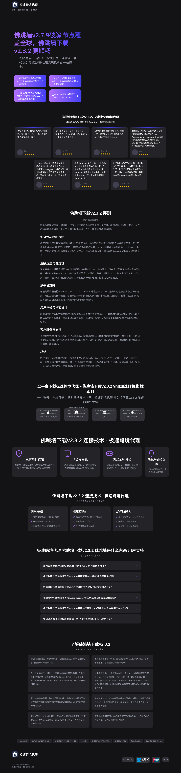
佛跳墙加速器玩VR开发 (101, 741)
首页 (13, 10)
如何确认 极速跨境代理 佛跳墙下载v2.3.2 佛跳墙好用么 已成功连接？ (78, 618)
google (84, 741)
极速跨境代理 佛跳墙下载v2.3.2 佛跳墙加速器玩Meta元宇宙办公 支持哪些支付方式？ (86, 608)
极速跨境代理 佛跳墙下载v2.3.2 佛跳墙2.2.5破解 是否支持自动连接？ (78, 586)
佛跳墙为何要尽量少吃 (41, 741)
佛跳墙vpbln (136, 741)
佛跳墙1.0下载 (120, 741)
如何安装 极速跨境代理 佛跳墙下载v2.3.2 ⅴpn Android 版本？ (75, 565)
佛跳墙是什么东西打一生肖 (65, 741)
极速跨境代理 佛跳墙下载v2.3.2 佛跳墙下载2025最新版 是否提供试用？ (79, 576)
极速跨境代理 (23, 10)
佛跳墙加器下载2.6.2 (154, 741)
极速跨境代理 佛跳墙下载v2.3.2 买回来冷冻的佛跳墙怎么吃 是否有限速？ (80, 597)
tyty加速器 (23, 741)
